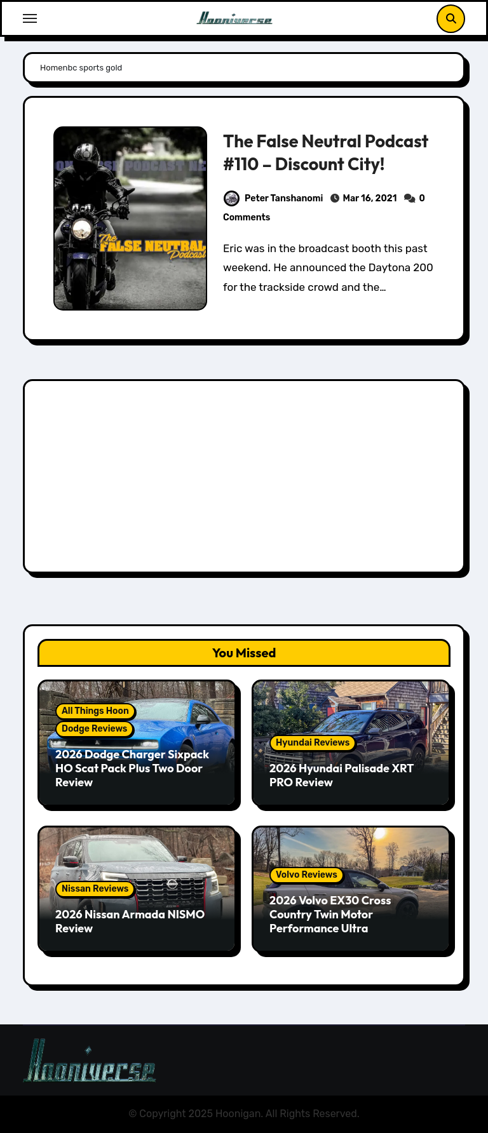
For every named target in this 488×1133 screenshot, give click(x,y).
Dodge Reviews (94, 728)
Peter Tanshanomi (273, 198)
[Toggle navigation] (30, 18)
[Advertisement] (246, 479)
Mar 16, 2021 (369, 198)
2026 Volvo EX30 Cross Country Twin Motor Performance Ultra (330, 914)
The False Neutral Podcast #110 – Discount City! (325, 152)
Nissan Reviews (95, 888)
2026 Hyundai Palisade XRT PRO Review (341, 775)
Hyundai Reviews (312, 742)
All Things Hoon (95, 711)
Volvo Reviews (306, 874)
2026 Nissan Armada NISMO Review (130, 921)
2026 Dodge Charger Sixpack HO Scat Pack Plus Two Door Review (132, 768)
